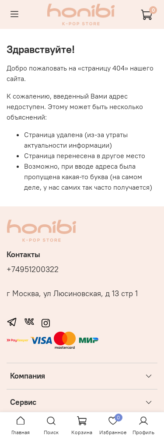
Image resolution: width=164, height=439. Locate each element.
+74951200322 (33, 269)
